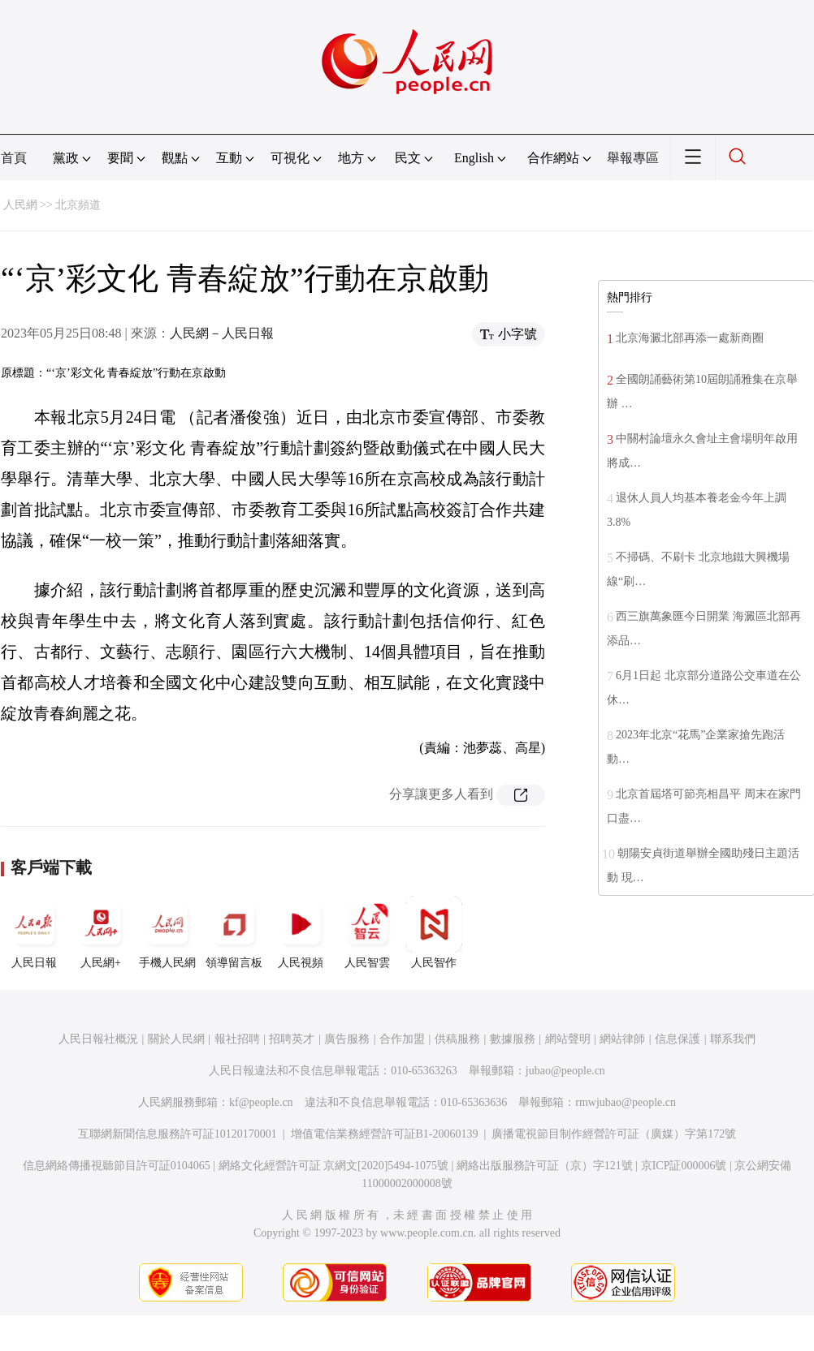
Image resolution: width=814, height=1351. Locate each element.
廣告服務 (347, 1039)
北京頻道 (78, 205)
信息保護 (677, 1039)
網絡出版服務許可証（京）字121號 (545, 1166)
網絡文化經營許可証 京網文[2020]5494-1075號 (334, 1166)
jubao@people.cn (565, 1071)
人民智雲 (367, 932)
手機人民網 (167, 932)
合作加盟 (402, 1039)
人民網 (20, 205)
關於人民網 (176, 1039)
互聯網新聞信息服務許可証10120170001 (177, 1134)
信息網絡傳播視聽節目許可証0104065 (116, 1166)
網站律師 (622, 1039)
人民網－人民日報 (222, 333)
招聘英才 (291, 1039)
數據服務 (512, 1039)
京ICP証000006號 (684, 1166)
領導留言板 (234, 932)
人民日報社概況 (98, 1039)
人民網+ (100, 932)
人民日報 (34, 932)
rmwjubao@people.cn (625, 1102)
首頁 (14, 158)
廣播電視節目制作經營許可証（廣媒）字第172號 (613, 1134)
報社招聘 (237, 1039)
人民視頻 (300, 932)
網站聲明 (568, 1039)
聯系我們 (733, 1039)
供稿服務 (457, 1039)
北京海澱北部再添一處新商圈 (690, 338)
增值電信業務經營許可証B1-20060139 (384, 1134)
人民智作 (433, 932)
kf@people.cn (261, 1102)
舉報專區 (633, 158)
